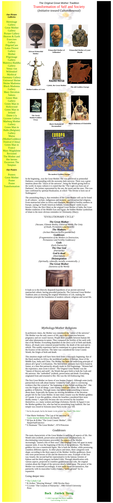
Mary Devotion (12, 92)
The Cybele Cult (34, 481)
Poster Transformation (12, 185)
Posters (11, 174)
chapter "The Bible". (74, 411)
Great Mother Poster (12, 179)
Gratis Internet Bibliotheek (38, 418)
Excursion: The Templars (11, 163)
